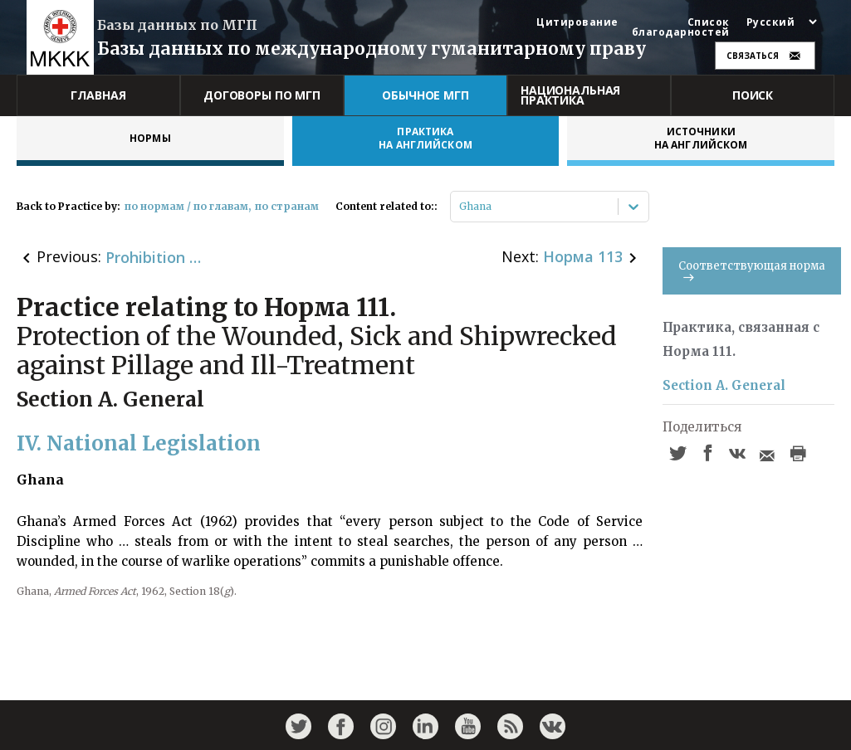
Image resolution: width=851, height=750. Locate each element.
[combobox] (460, 206)
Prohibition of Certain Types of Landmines (155, 257)
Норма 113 (583, 256)
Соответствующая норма (751, 270)
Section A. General (724, 385)
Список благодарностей (681, 27)
